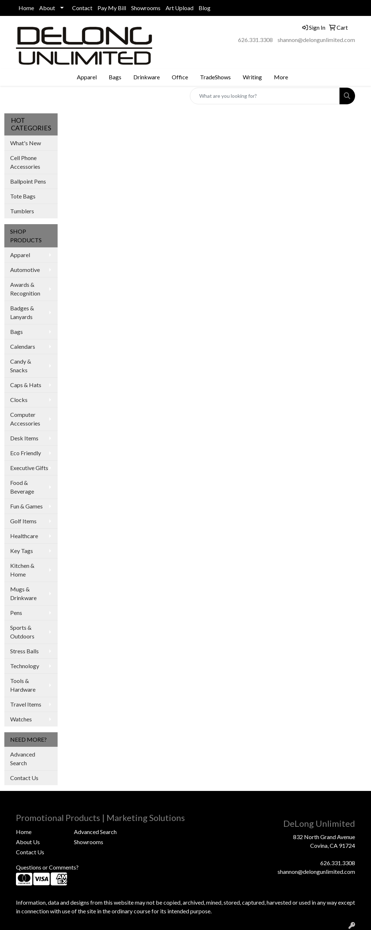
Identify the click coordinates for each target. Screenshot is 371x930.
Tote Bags (23, 196)
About (47, 7)
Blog (204, 7)
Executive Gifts (29, 467)
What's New (25, 142)
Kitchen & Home (22, 570)
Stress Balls (24, 651)
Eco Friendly (25, 452)
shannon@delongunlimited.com (316, 39)
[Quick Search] (265, 96)
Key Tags (21, 550)
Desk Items (24, 438)
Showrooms (146, 7)
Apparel (20, 254)
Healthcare (24, 535)
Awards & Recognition (25, 289)
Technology (24, 665)
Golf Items (23, 521)
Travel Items (25, 704)
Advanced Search (22, 758)
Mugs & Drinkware (23, 593)
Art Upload (179, 7)
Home (26, 7)
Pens (16, 612)
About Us (28, 841)
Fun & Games (26, 506)
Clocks (19, 399)
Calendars (22, 346)
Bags (16, 331)
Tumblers (22, 211)
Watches (21, 719)
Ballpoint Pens (28, 181)
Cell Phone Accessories (25, 162)
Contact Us (24, 777)
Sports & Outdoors (22, 632)
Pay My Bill (111, 7)
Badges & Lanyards (22, 312)
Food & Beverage (22, 487)
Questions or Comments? (47, 867)
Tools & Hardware (23, 685)
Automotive (25, 269)
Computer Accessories (25, 419)
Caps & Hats (25, 384)
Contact (82, 7)
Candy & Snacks (20, 365)
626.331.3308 (255, 39)
